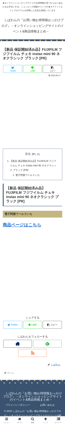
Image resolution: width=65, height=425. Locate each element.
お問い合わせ (47, 405)
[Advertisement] (32, 112)
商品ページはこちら (22, 224)
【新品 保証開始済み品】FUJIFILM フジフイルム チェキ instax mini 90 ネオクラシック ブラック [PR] (33, 165)
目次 (28, 153)
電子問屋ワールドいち (27, 175)
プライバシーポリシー (18, 405)
